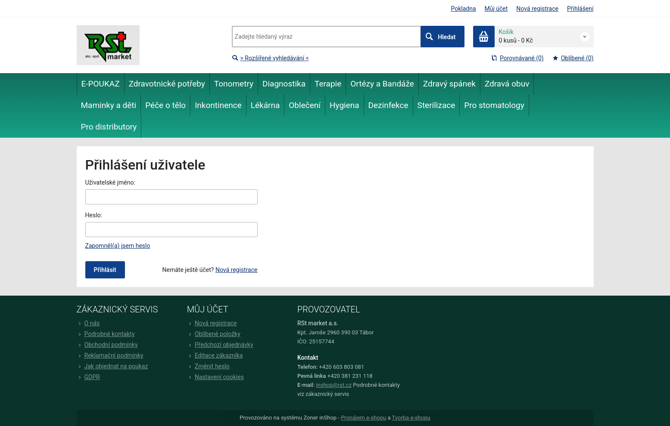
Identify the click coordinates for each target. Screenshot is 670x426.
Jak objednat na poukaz (112, 366)
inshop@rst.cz (334, 385)
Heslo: (93, 215)
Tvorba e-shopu (411, 417)
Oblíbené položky (213, 333)
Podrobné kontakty (106, 333)
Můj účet (496, 8)
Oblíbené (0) (573, 58)
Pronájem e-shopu (363, 417)
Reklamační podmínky (110, 355)
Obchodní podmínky (107, 344)
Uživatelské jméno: (110, 182)
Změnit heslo (208, 366)
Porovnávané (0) (517, 58)
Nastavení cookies (215, 377)
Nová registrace (537, 8)
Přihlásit (105, 269)
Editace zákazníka (215, 355)
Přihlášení (580, 8)
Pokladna (463, 8)
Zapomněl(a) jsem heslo (117, 245)
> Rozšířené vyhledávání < (270, 58)
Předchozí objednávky (220, 344)
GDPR (88, 377)
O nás (88, 323)
